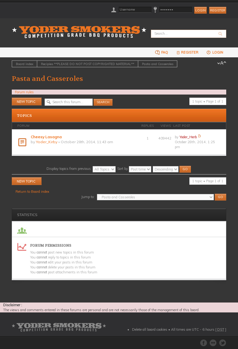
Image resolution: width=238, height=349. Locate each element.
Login (214, 52)
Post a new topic (27, 101)
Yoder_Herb (188, 137)
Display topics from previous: (81, 168)
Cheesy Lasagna (46, 137)
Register (217, 10)
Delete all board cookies (149, 329)
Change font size (221, 63)
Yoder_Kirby (46, 141)
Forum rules (24, 92)
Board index (24, 64)
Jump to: (88, 197)
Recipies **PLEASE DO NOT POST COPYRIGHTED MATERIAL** (87, 64)
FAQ (161, 52)
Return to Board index (32, 191)
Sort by (134, 168)
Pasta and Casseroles (157, 64)
